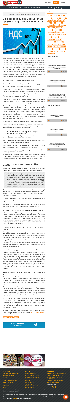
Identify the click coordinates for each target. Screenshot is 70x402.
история (63, 25)
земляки (50, 25)
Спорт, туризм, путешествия (31, 385)
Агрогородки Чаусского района (10, 380)
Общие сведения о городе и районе (11, 373)
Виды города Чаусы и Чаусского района (56, 373)
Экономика (26, 7)
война (50, 20)
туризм (64, 49)
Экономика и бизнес (29, 382)
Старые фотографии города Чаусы (55, 380)
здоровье (60, 22)
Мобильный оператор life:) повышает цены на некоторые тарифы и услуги (33, 360)
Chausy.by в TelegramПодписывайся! (24, 325)
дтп (49, 22)
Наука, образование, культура (32, 377)
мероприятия (51, 32)
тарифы (55, 46)
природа (58, 39)
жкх (54, 22)
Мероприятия (34, 7)
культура (50, 30)
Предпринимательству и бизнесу (10, 384)
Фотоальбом (63, 2)
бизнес (50, 18)
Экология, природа (29, 387)
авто (50, 15)
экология (62, 51)
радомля (50, 44)
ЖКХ (40, 7)
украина (50, 51)
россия (56, 44)
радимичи (60, 41)
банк (63, 15)
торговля (50, 49)
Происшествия (10, 7)
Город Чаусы (48, 2)
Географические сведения (9, 375)
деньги (61, 20)
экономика (51, 53)
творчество (62, 46)
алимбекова (56, 15)
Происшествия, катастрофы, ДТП (32, 375)
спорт (50, 46)
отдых (57, 34)
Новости (56, 2)
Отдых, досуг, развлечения (31, 384)
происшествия (52, 41)
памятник (63, 34)
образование (60, 32)
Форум (4, 387)
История (5, 377)
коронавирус (51, 27)
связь (62, 44)
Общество (27, 380)
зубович (56, 25)
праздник (56, 37)
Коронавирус (18, 7)
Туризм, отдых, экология (8, 382)
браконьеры (57, 18)
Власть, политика (29, 379)
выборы (55, 20)
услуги (56, 51)
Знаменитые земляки (8, 379)
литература (57, 30)
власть (64, 18)
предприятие (51, 39)
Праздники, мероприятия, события (55, 375)
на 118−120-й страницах (38, 312)
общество (51, 34)
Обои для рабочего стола (53, 382)
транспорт (57, 49)
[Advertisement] (24, 339)
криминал (59, 27)
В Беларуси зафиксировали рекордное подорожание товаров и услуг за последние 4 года (14, 360)
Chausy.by (15, 398)
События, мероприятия (30, 373)
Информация (6, 385)
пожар (50, 37)
